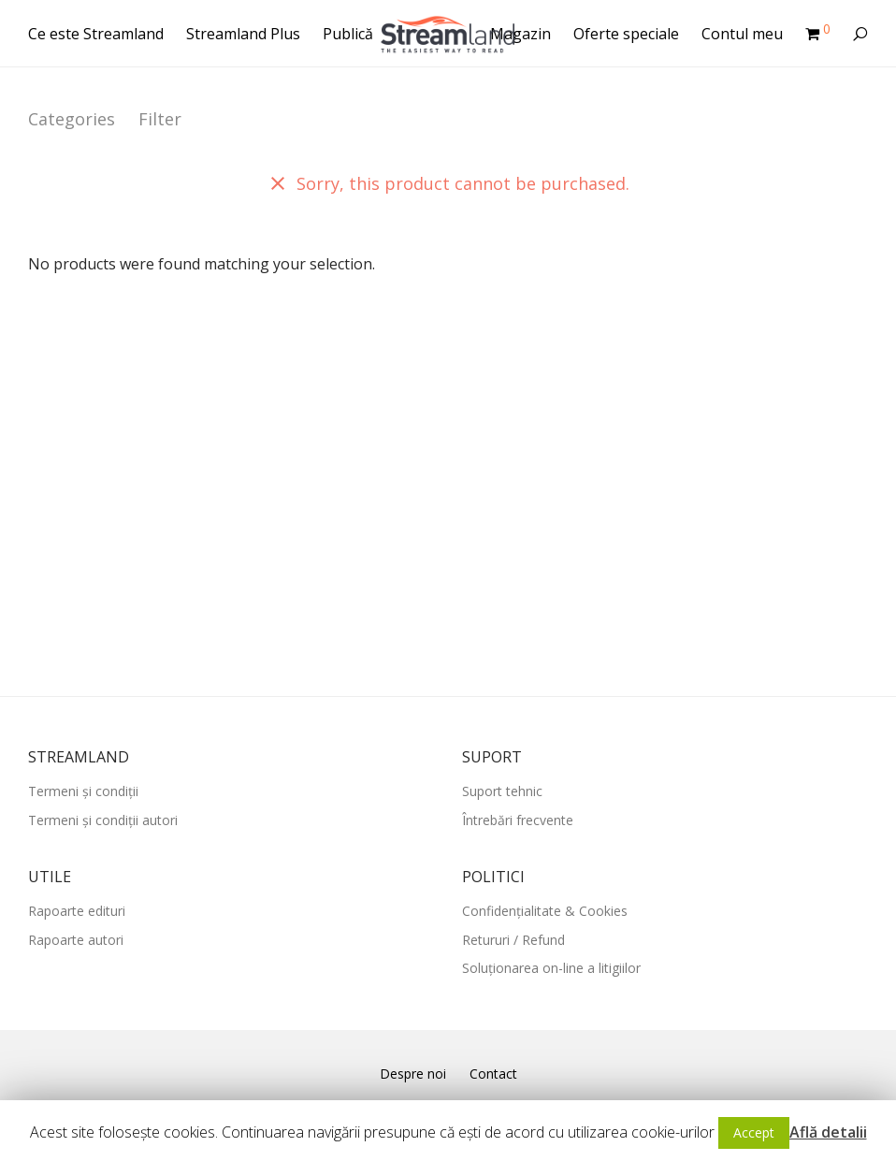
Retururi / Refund (513, 940)
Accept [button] (753, 1132)
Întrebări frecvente (517, 820)
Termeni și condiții (83, 791)
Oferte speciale (626, 33)
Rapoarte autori (75, 940)
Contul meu (742, 33)
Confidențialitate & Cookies (545, 911)
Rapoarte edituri (76, 911)
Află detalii (828, 1132)
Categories (71, 119)
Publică (348, 33)
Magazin (520, 33)
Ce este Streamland (96, 33)
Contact (493, 1073)
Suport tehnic (502, 791)
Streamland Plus (243, 33)
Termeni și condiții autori (103, 820)
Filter (159, 119)
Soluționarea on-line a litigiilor (551, 968)
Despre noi (413, 1073)
